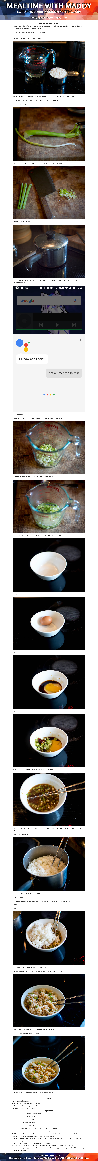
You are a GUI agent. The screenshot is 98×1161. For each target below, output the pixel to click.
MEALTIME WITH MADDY (49, 8)
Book (50, 18)
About (59, 18)
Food (42, 18)
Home (34, 18)
